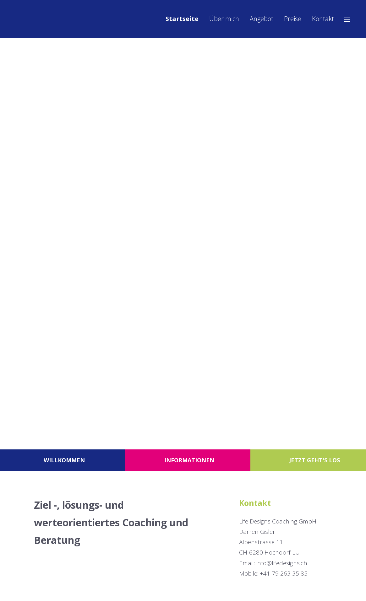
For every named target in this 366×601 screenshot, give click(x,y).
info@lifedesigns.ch (281, 563)
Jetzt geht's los (314, 460)
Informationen (189, 460)
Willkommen (64, 460)
